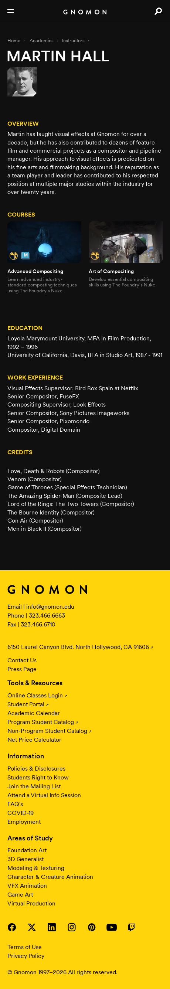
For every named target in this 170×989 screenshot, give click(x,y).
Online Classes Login (35, 695)
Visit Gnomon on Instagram (72, 927)
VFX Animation (27, 885)
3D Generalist (25, 859)
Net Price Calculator (34, 739)
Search (158, 11)
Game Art (20, 894)
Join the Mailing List (34, 786)
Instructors (73, 40)
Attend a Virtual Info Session (44, 795)
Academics (42, 40)
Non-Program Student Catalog (47, 730)
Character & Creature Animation (50, 876)
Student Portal (25, 704)
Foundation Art (27, 850)
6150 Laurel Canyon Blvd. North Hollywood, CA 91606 (78, 646)
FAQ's (15, 804)
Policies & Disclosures (36, 768)
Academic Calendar (33, 713)
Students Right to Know (38, 777)
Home (13, 40)
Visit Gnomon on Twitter (32, 927)
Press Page (22, 669)
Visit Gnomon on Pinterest (92, 927)
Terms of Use (24, 947)
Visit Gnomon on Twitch (131, 927)
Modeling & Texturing (35, 867)
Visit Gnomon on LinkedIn (52, 927)
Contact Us (22, 660)
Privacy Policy (25, 955)
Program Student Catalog (40, 721)
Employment (24, 821)
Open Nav (10, 11)
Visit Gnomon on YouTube (111, 927)
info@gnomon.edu (50, 606)
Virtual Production (31, 903)
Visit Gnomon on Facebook (12, 927)
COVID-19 (20, 812)
